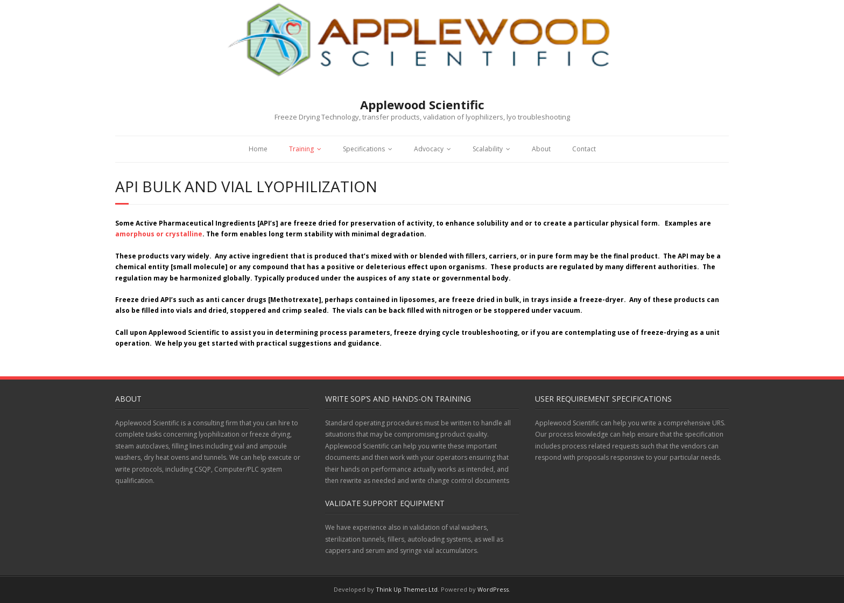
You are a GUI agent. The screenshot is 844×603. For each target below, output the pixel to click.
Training (301, 148)
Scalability (488, 148)
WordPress (493, 589)
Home (258, 148)
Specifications (364, 148)
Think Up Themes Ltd (407, 589)
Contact (584, 148)
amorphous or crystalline (158, 234)
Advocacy (429, 148)
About (541, 148)
